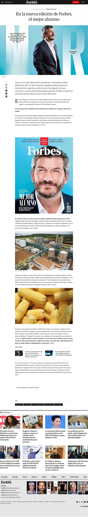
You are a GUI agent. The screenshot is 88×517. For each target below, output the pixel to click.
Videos (63, 477)
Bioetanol (19, 404)
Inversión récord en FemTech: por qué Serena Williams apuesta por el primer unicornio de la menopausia (9, 435)
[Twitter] (79, 502)
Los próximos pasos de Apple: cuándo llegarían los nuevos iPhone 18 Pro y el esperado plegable (77, 434)
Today (85, 477)
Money (25, 477)
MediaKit (2, 502)
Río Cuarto (58, 404)
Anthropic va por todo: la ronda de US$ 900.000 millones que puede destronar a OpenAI (31, 465)
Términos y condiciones (38, 502)
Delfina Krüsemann (51, 9)
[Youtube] (85, 502)
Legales (47, 502)
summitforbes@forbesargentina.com (12, 493)
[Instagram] (82, 502)
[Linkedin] (87, 502)
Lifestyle (44, 477)
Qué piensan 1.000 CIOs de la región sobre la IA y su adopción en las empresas (78, 464)
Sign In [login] (84, 2)
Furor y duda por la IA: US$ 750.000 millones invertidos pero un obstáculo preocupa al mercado (10, 465)
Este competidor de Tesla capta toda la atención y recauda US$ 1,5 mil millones (63, 353)
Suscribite (76, 2)
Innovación (4, 477)
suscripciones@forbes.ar (12, 495)
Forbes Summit (74, 477)
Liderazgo (15, 477)
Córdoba (27, 404)
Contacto (14, 502)
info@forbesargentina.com (10, 490)
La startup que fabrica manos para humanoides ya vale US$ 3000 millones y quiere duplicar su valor (55, 434)
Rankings (54, 477)
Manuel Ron (49, 404)
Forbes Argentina (37, 404)
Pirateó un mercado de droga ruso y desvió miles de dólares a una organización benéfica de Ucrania (33, 354)
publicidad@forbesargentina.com (12, 488)
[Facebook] (77, 502)
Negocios (34, 477)
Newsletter (8, 502)
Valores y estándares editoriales (24, 502)
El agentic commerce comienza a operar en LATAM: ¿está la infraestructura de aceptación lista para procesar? (30, 436)
